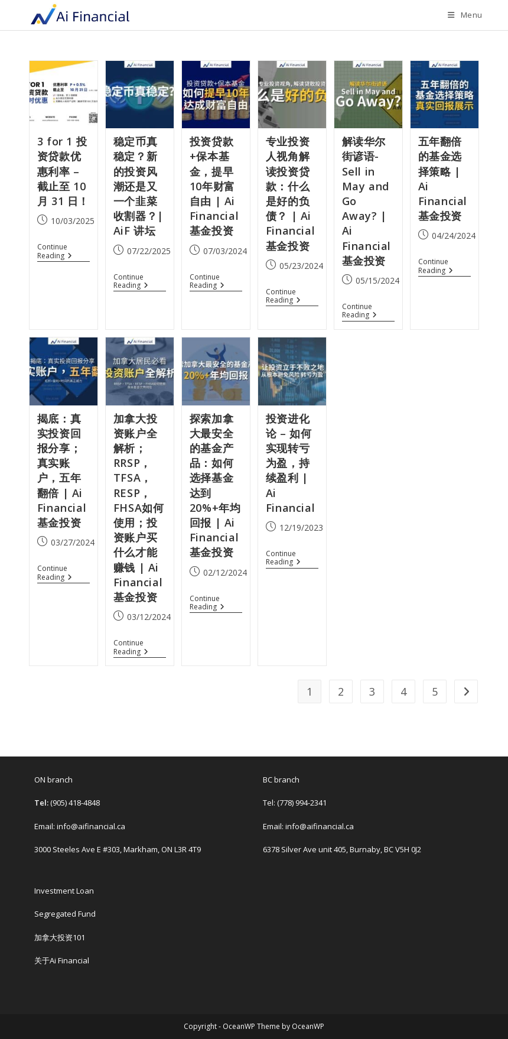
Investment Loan (64, 890)
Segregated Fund (65, 913)
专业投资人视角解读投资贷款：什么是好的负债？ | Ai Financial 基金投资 (290, 193)
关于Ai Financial (61, 960)
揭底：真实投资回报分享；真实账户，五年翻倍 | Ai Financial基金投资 (61, 470)
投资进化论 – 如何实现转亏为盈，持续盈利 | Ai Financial (290, 463)
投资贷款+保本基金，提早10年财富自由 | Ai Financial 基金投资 (214, 186)
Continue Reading (58, 251)
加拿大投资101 (59, 937)
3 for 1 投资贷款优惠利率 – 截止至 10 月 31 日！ (63, 171)
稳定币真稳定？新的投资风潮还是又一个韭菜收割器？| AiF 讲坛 (138, 186)
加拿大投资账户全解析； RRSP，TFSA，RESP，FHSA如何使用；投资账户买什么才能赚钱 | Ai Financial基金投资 (138, 507)
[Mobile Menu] (465, 14)
